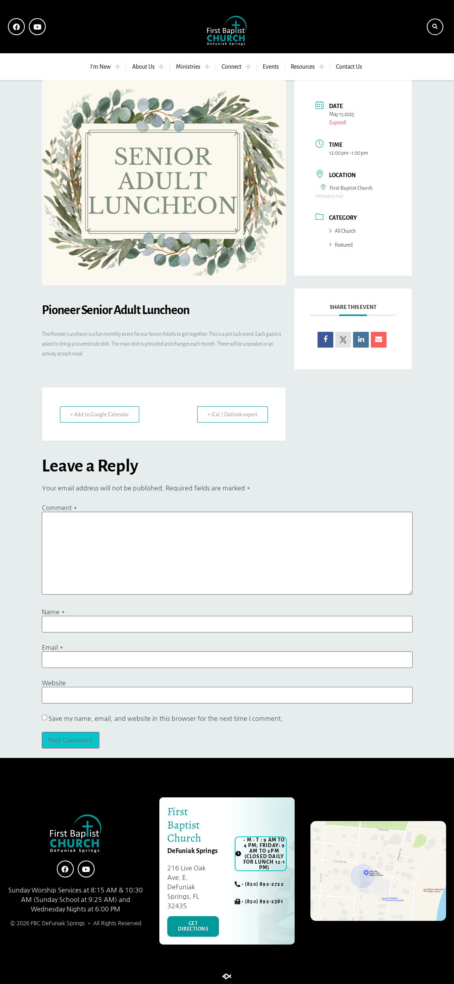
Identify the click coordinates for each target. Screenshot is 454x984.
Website (54, 683)
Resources (307, 67)
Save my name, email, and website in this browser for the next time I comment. (166, 718)
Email (53, 647)
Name (53, 612)
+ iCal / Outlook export (230, 414)
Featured (341, 245)
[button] (435, 27)
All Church (342, 231)
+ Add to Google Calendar (101, 414)
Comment (59, 508)
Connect (236, 67)
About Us (148, 67)
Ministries (193, 67)
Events (271, 67)
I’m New (105, 67)
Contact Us (349, 67)
